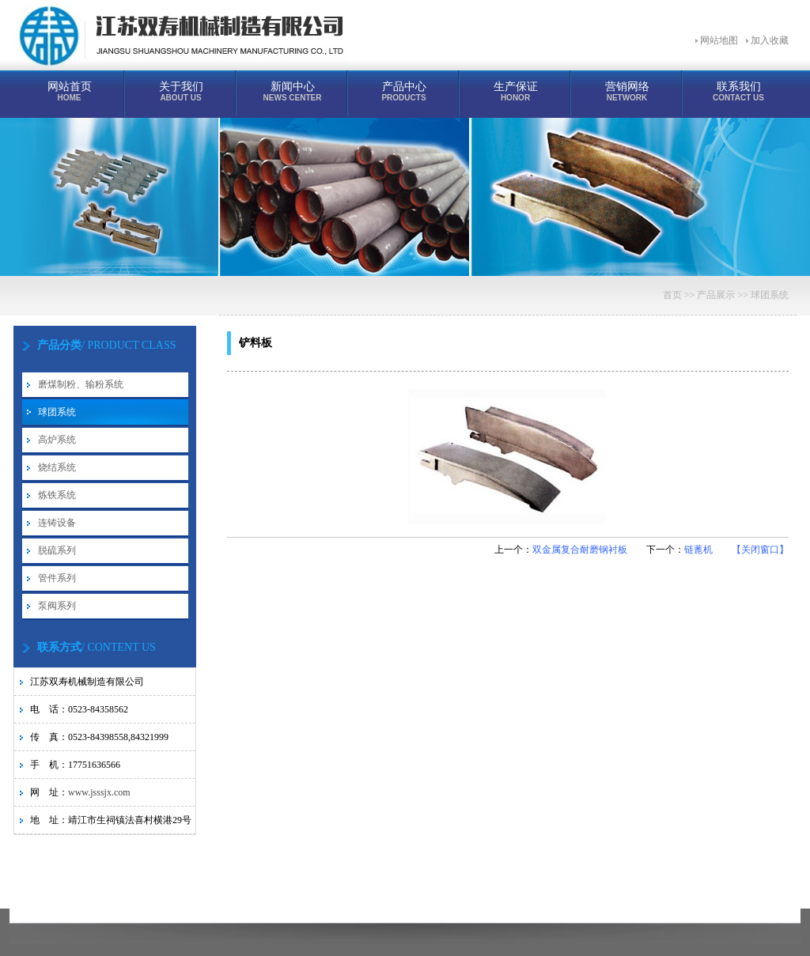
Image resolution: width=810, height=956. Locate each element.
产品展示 (716, 294)
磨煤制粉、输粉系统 (80, 384)
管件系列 (57, 578)
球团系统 (57, 412)
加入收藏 (770, 40)
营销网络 (627, 91)
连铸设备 (57, 522)
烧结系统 (57, 467)
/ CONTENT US (96, 647)
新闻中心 (292, 91)
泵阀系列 (57, 605)
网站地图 (719, 40)
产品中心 (404, 91)
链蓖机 (698, 549)
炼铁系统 (57, 495)
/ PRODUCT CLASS (106, 345)
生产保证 (515, 91)
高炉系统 (57, 439)
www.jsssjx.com (99, 792)
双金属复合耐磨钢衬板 (579, 549)
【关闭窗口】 (760, 549)
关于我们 (181, 91)
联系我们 (738, 91)
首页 (672, 294)
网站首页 (69, 91)
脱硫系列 (57, 550)
